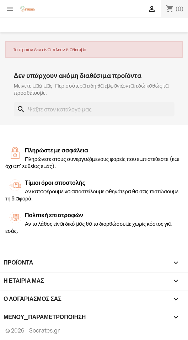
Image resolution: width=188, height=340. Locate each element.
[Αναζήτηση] (94, 109)
